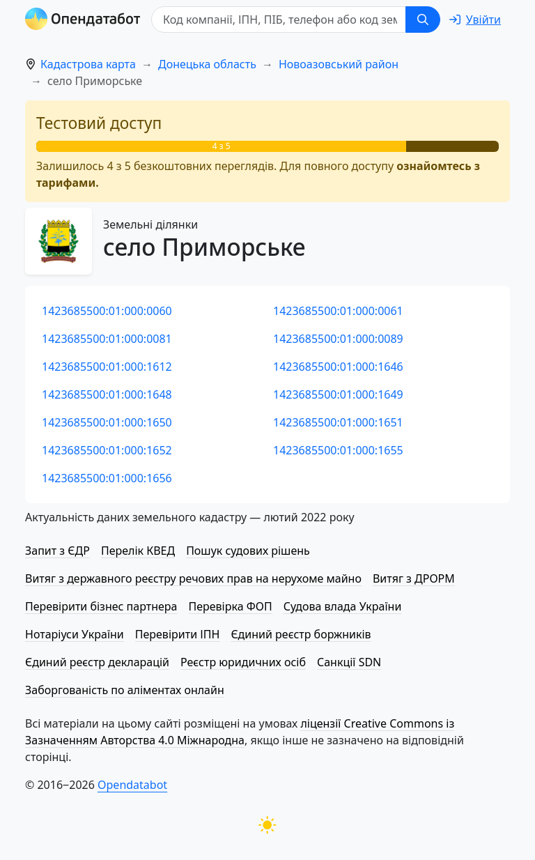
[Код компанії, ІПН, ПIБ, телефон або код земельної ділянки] (278, 19)
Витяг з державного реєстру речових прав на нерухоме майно (193, 578)
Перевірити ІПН (177, 634)
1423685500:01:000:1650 (107, 422)
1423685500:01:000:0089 (338, 338)
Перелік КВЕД (138, 550)
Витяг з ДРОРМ (414, 578)
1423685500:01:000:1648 (107, 394)
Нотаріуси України (74, 634)
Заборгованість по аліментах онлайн (124, 690)
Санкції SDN (349, 662)
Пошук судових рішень (248, 550)
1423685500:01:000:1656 (107, 478)
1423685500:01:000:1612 (107, 366)
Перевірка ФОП (230, 606)
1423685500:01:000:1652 (107, 450)
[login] (475, 19)
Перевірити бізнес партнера (101, 606)
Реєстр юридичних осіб (243, 662)
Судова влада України (343, 606)
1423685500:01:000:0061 (338, 310)
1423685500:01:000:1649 (338, 394)
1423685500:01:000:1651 (338, 422)
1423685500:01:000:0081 (107, 338)
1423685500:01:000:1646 (338, 366)
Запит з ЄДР (57, 550)
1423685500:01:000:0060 (107, 310)
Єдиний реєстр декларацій (97, 662)
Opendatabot (132, 784)
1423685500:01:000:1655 (338, 450)
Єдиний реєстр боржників (301, 634)
